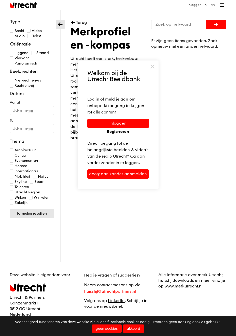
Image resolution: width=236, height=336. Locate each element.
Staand (40, 53)
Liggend (19, 53)
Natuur (41, 176)
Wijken (18, 197)
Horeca (18, 166)
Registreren (118, 132)
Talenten (19, 187)
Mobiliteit (20, 176)
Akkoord (133, 328)
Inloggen (194, 4)
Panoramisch (23, 63)
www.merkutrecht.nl (184, 286)
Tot (12, 120)
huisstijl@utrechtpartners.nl (110, 291)
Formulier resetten (32, 213)
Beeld (17, 31)
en (213, 5)
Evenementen (24, 161)
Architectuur (23, 150)
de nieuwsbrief (108, 306)
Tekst (34, 36)
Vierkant (19, 58)
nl (205, 5)
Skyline (18, 182)
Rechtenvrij (22, 86)
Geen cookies (106, 328)
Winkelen (39, 197)
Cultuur (18, 155)
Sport (37, 182)
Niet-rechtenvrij (25, 80)
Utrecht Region (25, 192)
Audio (17, 36)
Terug (78, 23)
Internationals (24, 171)
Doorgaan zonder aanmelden (118, 174)
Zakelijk (19, 203)
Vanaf (15, 102)
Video (34, 31)
